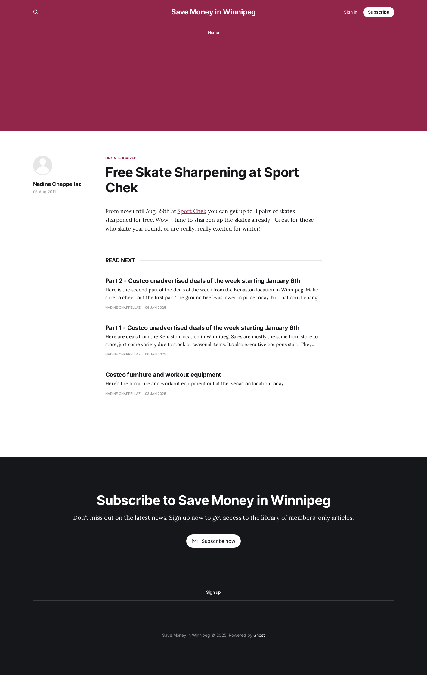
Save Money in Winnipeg (213, 12)
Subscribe (378, 11)
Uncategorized (121, 158)
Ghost (259, 635)
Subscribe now (213, 541)
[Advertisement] (213, 86)
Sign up (213, 592)
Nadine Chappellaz (57, 184)
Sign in (350, 11)
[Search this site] (35, 12)
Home (213, 32)
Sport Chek (192, 211)
